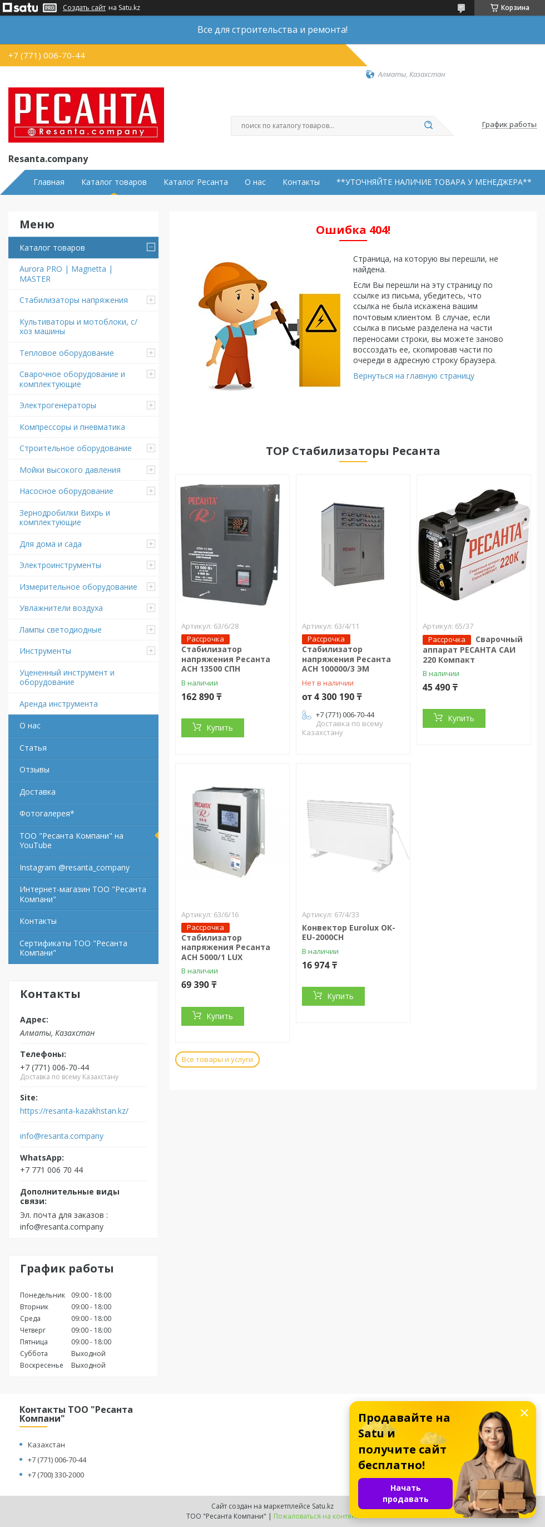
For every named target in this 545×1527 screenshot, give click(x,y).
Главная (49, 182)
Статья (33, 747)
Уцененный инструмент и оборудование (67, 677)
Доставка (37, 791)
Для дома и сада (50, 544)
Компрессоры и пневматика (72, 427)
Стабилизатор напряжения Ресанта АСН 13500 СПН (225, 659)
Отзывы (34, 769)
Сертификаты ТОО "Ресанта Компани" (73, 948)
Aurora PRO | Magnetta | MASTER (66, 273)
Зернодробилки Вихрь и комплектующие (64, 517)
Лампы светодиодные (60, 629)
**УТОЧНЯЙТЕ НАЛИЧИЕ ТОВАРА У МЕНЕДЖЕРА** (434, 182)
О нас (255, 182)
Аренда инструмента (58, 703)
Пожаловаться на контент (316, 1516)
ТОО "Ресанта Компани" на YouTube (71, 840)
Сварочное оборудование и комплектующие (72, 379)
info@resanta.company (61, 1136)
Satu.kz (323, 1506)
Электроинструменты (60, 565)
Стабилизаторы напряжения (73, 300)
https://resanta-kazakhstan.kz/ (74, 1111)
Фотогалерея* (47, 813)
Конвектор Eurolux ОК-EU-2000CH (348, 932)
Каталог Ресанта (196, 182)
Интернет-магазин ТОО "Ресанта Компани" (82, 894)
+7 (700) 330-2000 (56, 1475)
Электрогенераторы (57, 405)
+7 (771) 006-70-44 (57, 1460)
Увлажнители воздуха (61, 608)
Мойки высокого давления (70, 469)
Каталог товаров (114, 182)
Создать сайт (84, 8)
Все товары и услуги (217, 1059)
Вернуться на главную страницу (413, 375)
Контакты (301, 182)
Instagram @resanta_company (74, 867)
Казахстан (46, 1445)
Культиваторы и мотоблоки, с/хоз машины (78, 326)
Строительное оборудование (75, 448)
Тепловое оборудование (66, 353)
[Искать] (428, 126)
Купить (219, 727)
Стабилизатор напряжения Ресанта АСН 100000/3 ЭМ (346, 659)
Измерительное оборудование (78, 586)
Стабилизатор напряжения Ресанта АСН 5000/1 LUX (225, 947)
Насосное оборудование (66, 491)
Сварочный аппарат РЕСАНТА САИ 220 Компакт (473, 649)
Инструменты (45, 650)
